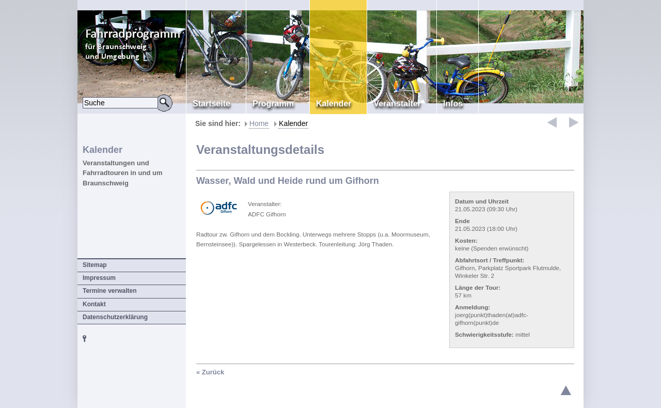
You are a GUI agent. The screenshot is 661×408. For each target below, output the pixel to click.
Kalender (293, 123)
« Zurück (210, 372)
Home (259, 123)
